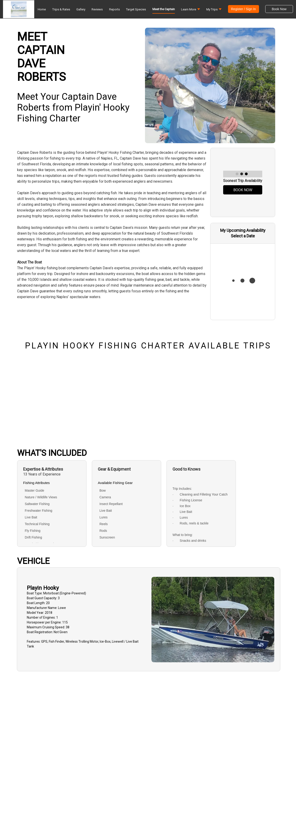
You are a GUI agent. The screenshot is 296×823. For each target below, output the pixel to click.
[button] (190, 10)
